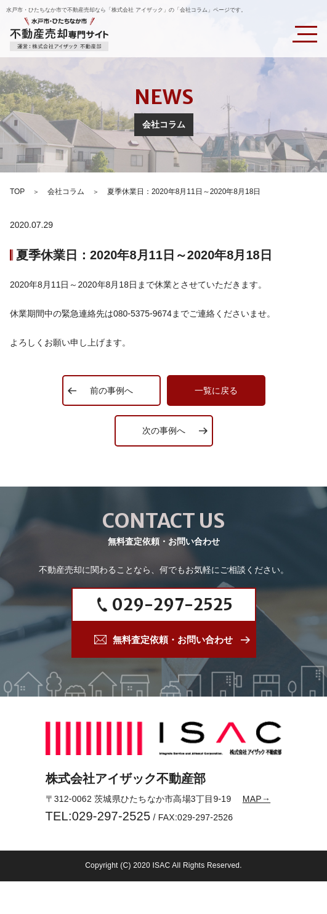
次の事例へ (163, 430)
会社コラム (65, 191)
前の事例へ (111, 390)
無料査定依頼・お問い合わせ (173, 639)
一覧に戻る (216, 390)
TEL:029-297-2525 (98, 816)
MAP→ (256, 799)
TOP (17, 191)
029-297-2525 (172, 604)
